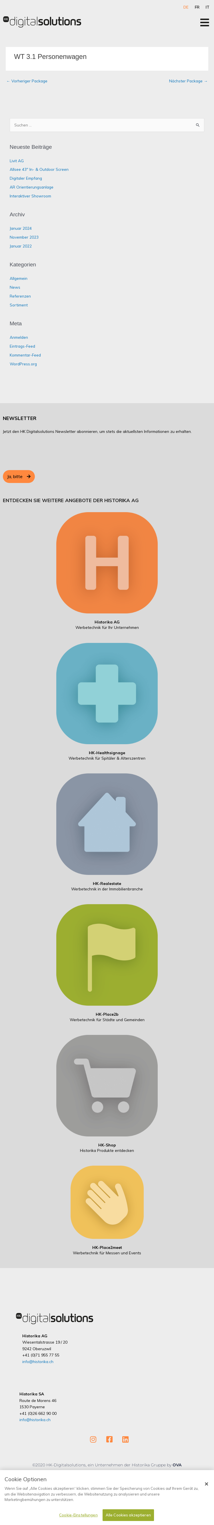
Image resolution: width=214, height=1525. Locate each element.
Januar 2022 (21, 245)
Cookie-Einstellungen (78, 1515)
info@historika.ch (37, 1361)
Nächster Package (188, 80)
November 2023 (24, 237)
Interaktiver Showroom (30, 195)
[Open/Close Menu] (205, 22)
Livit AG (17, 160)
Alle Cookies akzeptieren (128, 1515)
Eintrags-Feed (22, 346)
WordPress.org (23, 363)
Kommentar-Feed (25, 354)
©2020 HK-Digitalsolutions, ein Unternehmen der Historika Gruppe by (102, 1464)
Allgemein (18, 278)
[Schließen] (206, 1484)
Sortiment (19, 304)
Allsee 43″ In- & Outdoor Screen (39, 169)
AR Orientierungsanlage (31, 187)
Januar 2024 (21, 228)
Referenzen (20, 296)
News (15, 287)
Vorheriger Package (26, 80)
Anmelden (19, 337)
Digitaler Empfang (26, 178)
